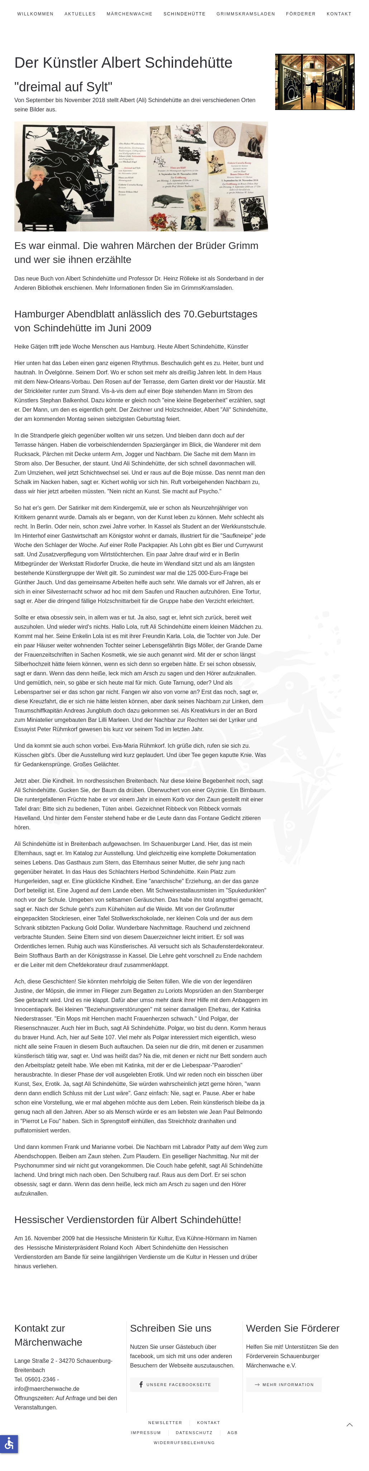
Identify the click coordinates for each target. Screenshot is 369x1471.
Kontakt (339, 13)
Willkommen (35, 13)
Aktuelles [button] (80, 13)
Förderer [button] (301, 13)
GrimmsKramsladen (206, 288)
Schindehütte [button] (185, 13)
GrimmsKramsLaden (246, 13)
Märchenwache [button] (130, 13)
